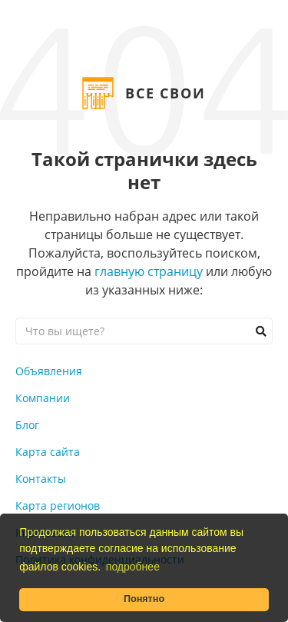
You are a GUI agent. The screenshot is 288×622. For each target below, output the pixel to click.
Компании (42, 398)
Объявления (48, 371)
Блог (27, 424)
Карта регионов (57, 505)
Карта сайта (47, 451)
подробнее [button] (133, 566)
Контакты (40, 478)
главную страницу (148, 271)
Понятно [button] (144, 599)
